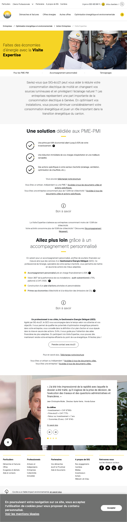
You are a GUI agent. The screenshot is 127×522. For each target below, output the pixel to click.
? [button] (53, 146)
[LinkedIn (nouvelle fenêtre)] (114, 468)
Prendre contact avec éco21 (63, 344)
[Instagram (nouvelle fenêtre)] (120, 468)
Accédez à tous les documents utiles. (80, 361)
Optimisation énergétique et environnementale (95, 14)
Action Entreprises (63, 26)
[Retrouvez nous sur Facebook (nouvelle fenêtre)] (101, 468)
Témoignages (106, 73)
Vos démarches (57, 464)
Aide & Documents (58, 470)
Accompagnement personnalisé (63, 73)
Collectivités (31, 473)
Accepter (111, 508)
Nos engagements (82, 464)
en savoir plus (56, 492)
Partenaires (40, 4)
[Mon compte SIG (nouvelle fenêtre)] (122, 14)
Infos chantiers (112, 4)
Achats (77, 476)
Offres (5, 467)
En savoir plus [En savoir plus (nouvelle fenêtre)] (52, 425)
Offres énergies (49, 14)
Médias (78, 470)
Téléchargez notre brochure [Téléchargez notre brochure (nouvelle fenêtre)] (72, 355)
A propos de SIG (52, 4)
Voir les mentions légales (22, 514)
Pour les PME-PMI (21, 73)
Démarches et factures (29, 14)
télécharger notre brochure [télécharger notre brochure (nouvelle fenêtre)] (69, 179)
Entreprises (7, 26)
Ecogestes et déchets (11, 470)
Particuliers (6, 4)
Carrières (63, 4)
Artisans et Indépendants (32, 465)
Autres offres (65, 14)
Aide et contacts (9, 473)
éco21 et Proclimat (58, 467)
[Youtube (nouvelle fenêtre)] (107, 468)
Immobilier (31, 476)
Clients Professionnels (21, 4)
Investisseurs (80, 473)
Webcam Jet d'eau (82, 479)
